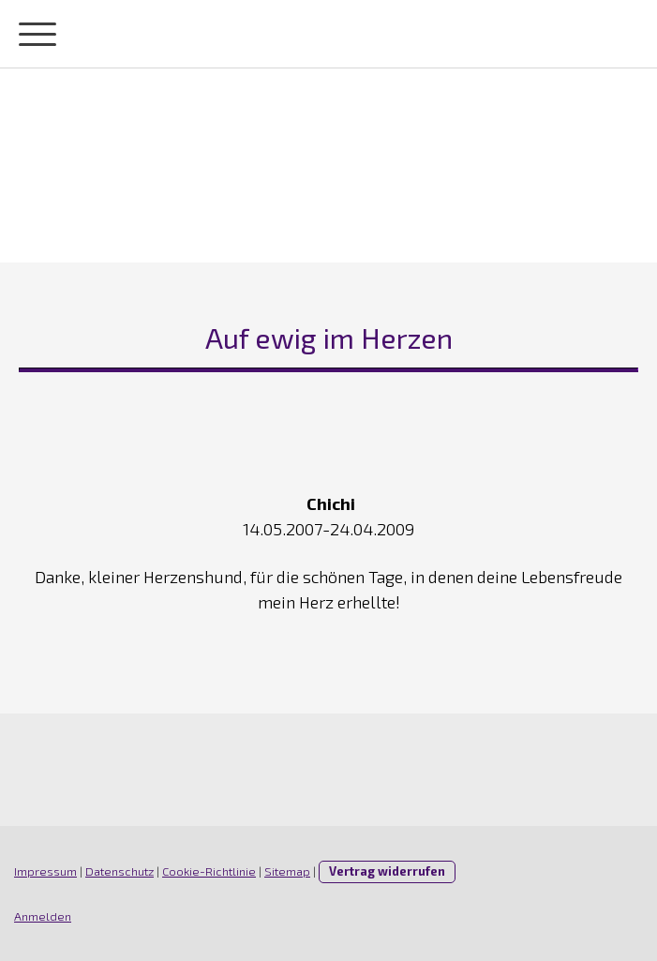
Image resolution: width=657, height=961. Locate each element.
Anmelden (42, 915)
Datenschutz (119, 870)
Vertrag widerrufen (387, 870)
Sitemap (287, 870)
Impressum (45, 870)
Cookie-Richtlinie (209, 870)
